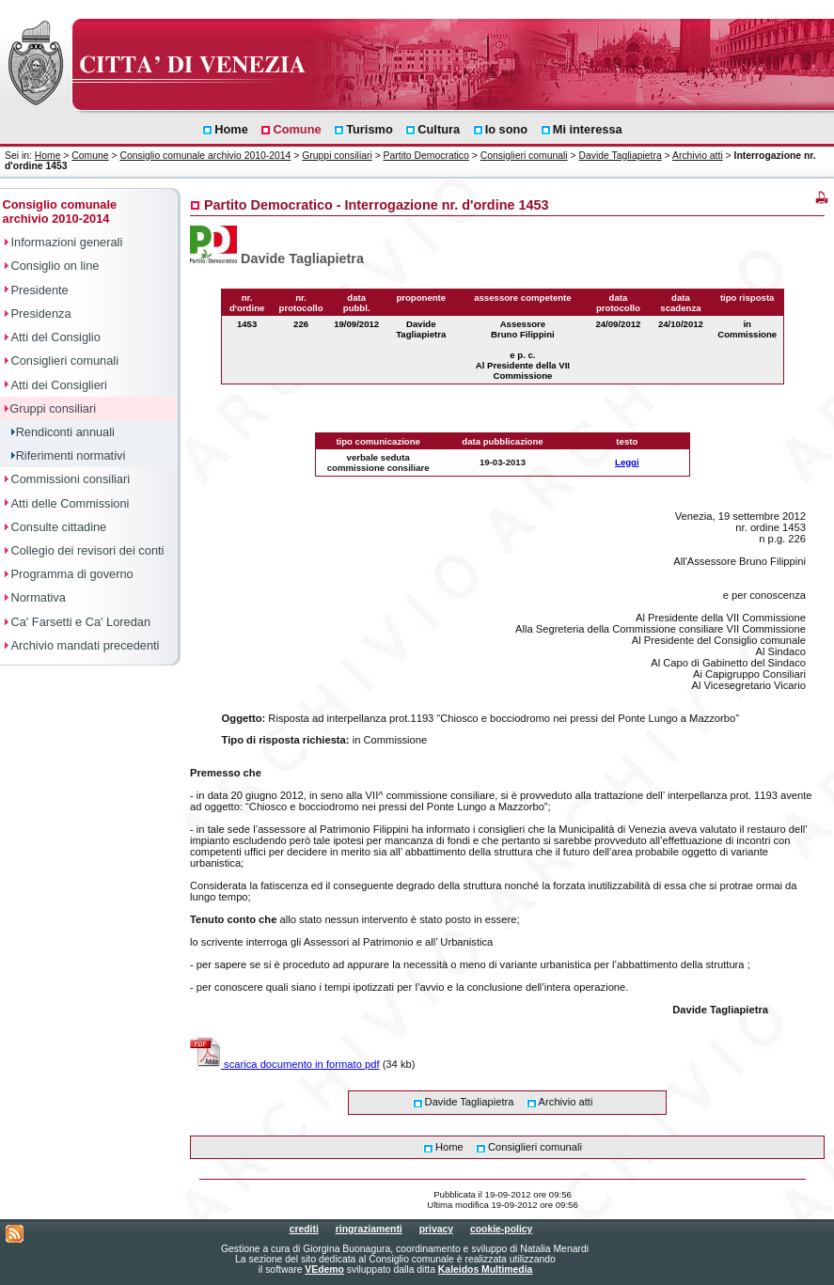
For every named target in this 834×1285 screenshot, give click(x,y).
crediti (304, 1229)
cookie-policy (501, 1229)
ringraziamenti (369, 1229)
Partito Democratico (426, 155)
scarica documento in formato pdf (285, 1064)
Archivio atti (697, 155)
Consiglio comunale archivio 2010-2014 (205, 155)
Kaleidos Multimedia (485, 1269)
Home (48, 155)
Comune (89, 155)
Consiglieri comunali (524, 155)
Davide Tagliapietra (620, 155)
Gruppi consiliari (337, 155)
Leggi (627, 462)
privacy (436, 1229)
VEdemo (324, 1269)
